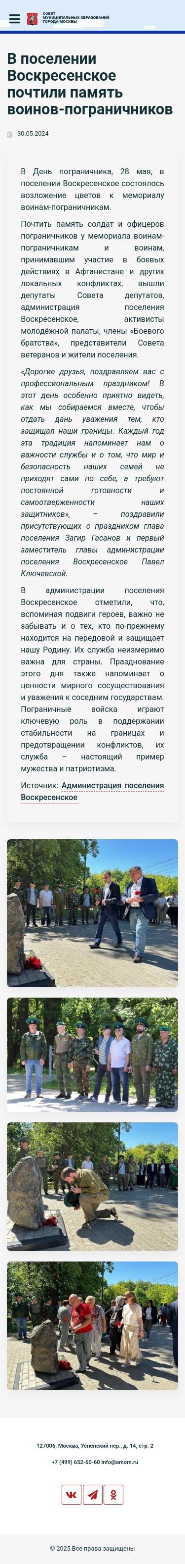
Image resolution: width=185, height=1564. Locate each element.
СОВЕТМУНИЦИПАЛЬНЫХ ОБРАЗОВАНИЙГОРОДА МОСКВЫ (76, 18)
